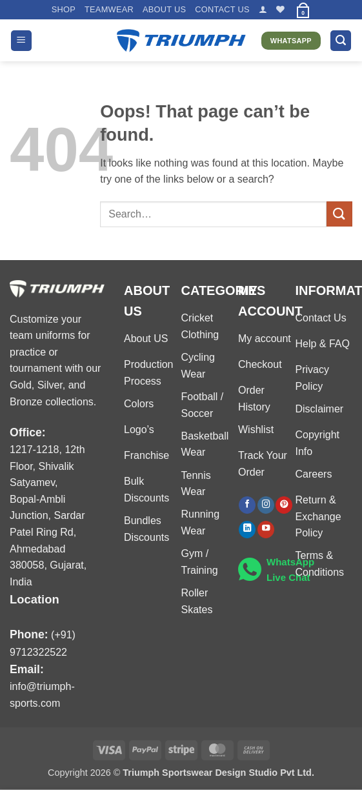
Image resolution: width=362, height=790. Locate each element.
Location (34, 599)
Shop (63, 9)
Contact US (222, 9)
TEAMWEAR (109, 9)
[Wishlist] (280, 9)
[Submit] (339, 214)
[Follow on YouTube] (265, 529)
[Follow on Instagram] (265, 505)
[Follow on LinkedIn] (247, 529)
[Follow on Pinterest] (284, 505)
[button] (263, 9)
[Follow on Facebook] (247, 505)
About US (164, 9)
